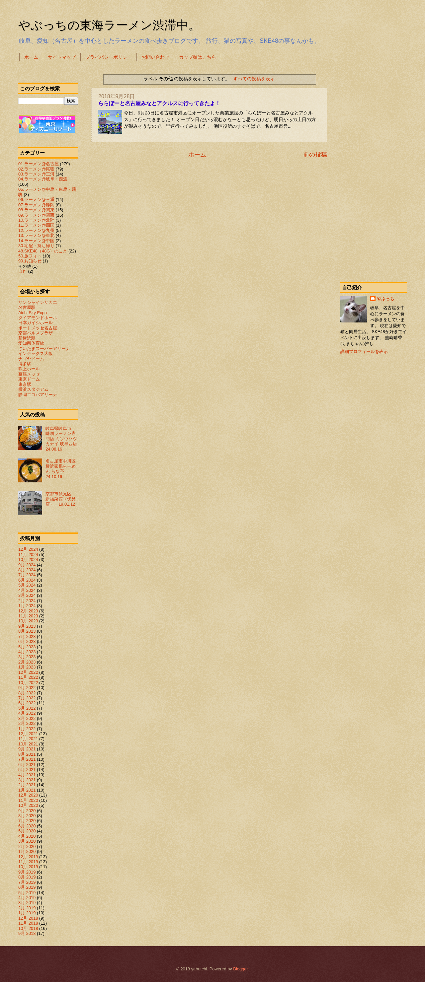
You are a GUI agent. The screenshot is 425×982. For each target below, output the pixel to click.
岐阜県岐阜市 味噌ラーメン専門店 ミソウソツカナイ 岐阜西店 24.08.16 (63, 439)
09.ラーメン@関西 (36, 215)
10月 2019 (28, 866)
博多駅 (24, 363)
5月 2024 (27, 585)
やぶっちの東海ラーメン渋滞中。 (109, 25)
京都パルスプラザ (35, 332)
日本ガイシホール (35, 322)
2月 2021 (27, 784)
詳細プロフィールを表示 (364, 351)
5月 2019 (27, 892)
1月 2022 (27, 728)
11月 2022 (28, 677)
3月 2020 (27, 841)
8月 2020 (27, 815)
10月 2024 (28, 559)
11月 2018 (28, 923)
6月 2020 (27, 825)
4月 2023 (27, 651)
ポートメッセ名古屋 (37, 327)
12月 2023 (28, 610)
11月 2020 (28, 800)
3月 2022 (27, 718)
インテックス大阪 (35, 353)
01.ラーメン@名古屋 (38, 163)
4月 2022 (27, 713)
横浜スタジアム (33, 389)
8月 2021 (27, 754)
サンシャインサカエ (37, 302)
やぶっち (385, 298)
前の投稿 (315, 154)
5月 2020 (27, 830)
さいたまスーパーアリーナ (44, 348)
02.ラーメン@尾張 (36, 169)
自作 (22, 271)
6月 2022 (27, 702)
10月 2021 (28, 743)
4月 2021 (27, 774)
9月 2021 (27, 748)
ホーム (31, 57)
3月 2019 (27, 902)
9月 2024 (27, 564)
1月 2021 (27, 790)
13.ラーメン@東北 (36, 235)
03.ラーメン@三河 (36, 174)
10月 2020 (28, 805)
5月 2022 (27, 708)
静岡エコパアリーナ (37, 394)
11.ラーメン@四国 (36, 225)
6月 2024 (27, 580)
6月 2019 (27, 887)
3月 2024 (27, 595)
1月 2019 (27, 912)
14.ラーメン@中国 (36, 240)
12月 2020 (28, 795)
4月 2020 (27, 836)
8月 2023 (27, 631)
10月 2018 (28, 928)
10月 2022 (28, 682)
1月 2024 (27, 605)
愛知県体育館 (31, 343)
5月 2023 (27, 646)
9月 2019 (27, 872)
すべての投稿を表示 (254, 78)
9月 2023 (27, 626)
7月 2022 (27, 697)
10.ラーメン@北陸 (36, 220)
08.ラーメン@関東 (36, 209)
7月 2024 (27, 574)
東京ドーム (29, 379)
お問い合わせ (155, 57)
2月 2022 (27, 723)
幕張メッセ (29, 374)
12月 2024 (28, 549)
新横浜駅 (27, 338)
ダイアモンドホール (37, 317)
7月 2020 (27, 820)
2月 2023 (27, 662)
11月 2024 (28, 554)
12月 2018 (28, 918)
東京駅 (24, 384)
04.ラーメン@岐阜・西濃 (42, 178)
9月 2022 (27, 687)
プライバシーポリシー (108, 57)
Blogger (240, 968)
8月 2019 (27, 877)
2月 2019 (27, 907)
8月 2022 (27, 692)
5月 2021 (27, 769)
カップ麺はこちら (197, 57)
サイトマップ (62, 57)
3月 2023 (27, 656)
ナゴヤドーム (31, 358)
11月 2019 (28, 861)
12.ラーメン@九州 (36, 230)
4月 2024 (27, 590)
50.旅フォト (30, 255)
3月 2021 (27, 779)
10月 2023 (28, 620)
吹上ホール (29, 368)
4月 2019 (27, 897)
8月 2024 (27, 569)
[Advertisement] (373, 170)
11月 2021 (28, 738)
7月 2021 (27, 759)
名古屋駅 (27, 307)
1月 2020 (27, 851)
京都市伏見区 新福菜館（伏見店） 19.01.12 (60, 499)
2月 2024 (27, 600)
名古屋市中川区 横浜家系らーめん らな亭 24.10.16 (62, 468)
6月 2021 (27, 764)
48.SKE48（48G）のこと (42, 250)
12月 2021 (28, 733)
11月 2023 (28, 615)
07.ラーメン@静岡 (36, 204)
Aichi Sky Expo (32, 312)
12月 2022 (28, 672)
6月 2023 (27, 641)
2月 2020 (27, 846)
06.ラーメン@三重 (36, 199)
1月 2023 (27, 667)
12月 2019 (28, 856)
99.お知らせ (30, 260)
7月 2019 (27, 882)
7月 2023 (27, 636)
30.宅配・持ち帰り (36, 245)
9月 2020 (27, 810)
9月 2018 (27, 933)
